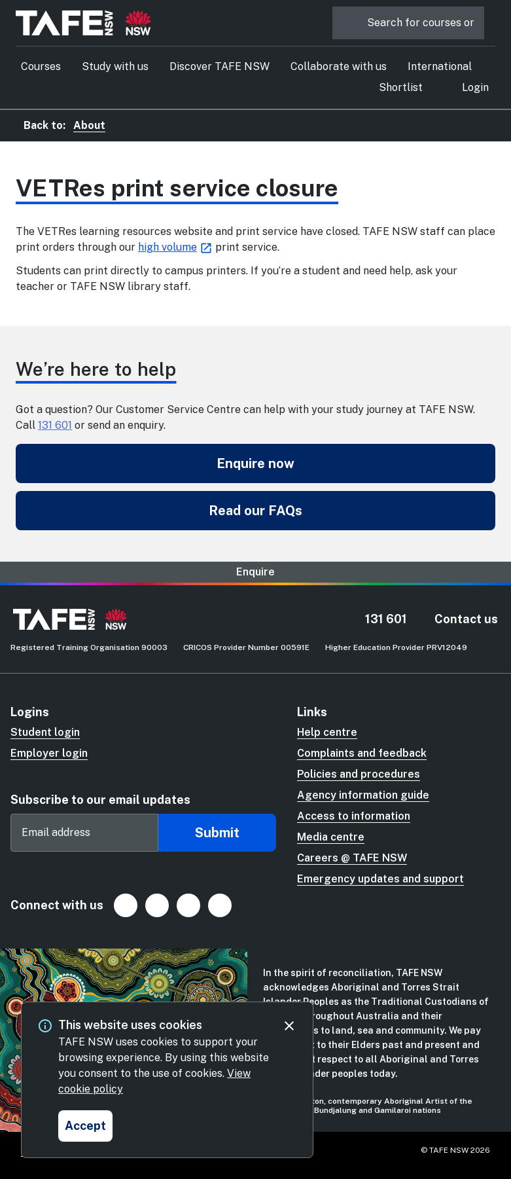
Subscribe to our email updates (100, 800)
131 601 (55, 425)
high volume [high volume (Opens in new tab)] (167, 247)
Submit (217, 833)
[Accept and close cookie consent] (85, 1126)
